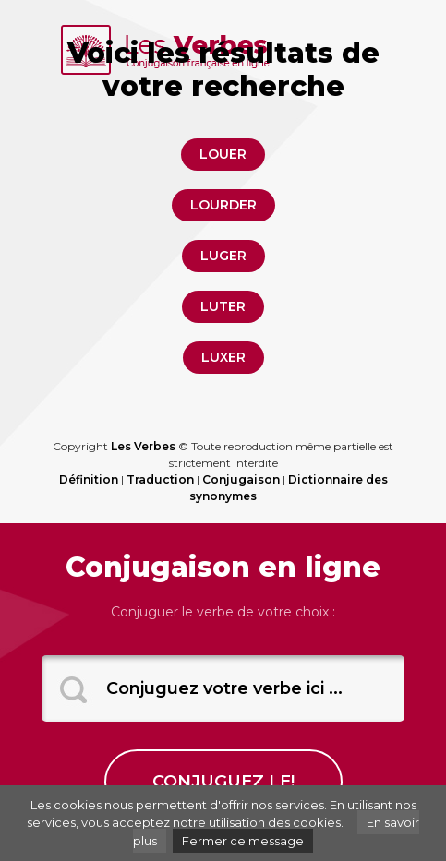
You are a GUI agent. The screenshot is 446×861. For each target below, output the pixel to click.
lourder (223, 205)
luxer (223, 357)
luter (223, 306)
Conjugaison (241, 479)
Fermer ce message (243, 840)
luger (223, 255)
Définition (88, 479)
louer (223, 154)
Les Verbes (143, 446)
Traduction (160, 479)
